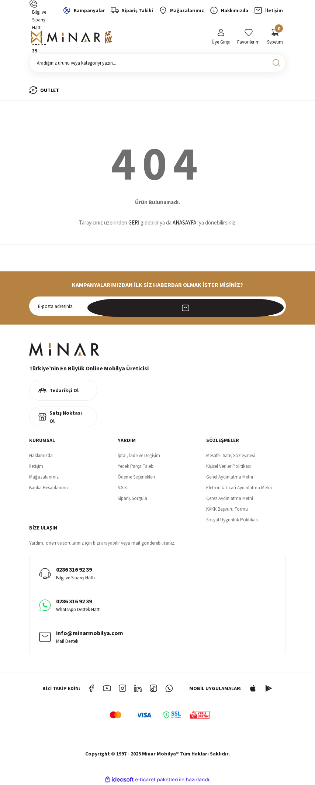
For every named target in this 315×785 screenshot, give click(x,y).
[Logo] (71, 37)
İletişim (36, 466)
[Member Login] (221, 37)
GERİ (133, 222)
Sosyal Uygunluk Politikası (232, 520)
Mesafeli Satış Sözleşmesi (230, 455)
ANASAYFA (184, 222)
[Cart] (275, 37)
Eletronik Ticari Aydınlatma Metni (239, 487)
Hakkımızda (41, 455)
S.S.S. (123, 487)
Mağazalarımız (44, 477)
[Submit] (276, 306)
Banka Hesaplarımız (49, 487)
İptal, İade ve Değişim (139, 455)
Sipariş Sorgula (132, 498)
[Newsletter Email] (157, 306)
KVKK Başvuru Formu (227, 509)
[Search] (157, 62)
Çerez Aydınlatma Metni (229, 498)
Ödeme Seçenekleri (136, 477)
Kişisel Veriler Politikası (228, 466)
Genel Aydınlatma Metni (229, 477)
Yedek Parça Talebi (136, 466)
